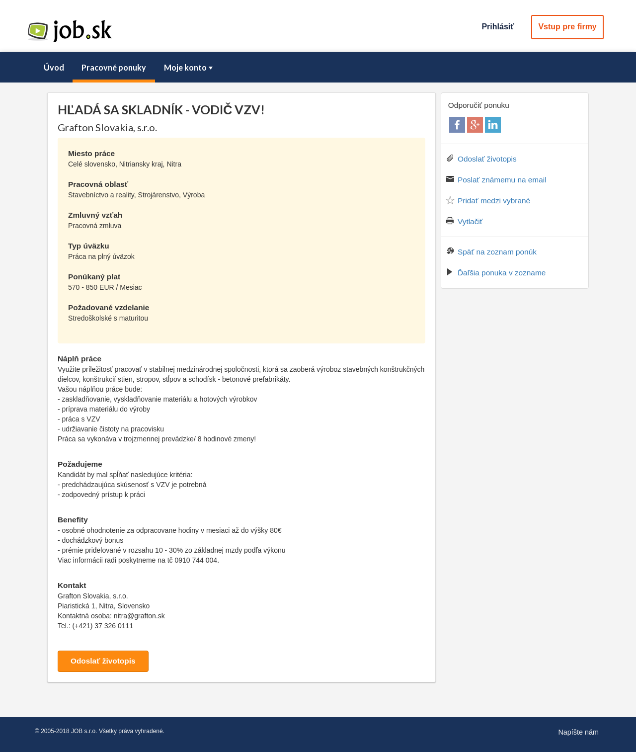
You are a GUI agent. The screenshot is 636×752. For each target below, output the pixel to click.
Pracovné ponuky (113, 67)
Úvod (54, 67)
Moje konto (189, 67)
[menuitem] (54, 67)
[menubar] (318, 67)
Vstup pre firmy (567, 26)
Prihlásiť (497, 26)
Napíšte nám (578, 732)
